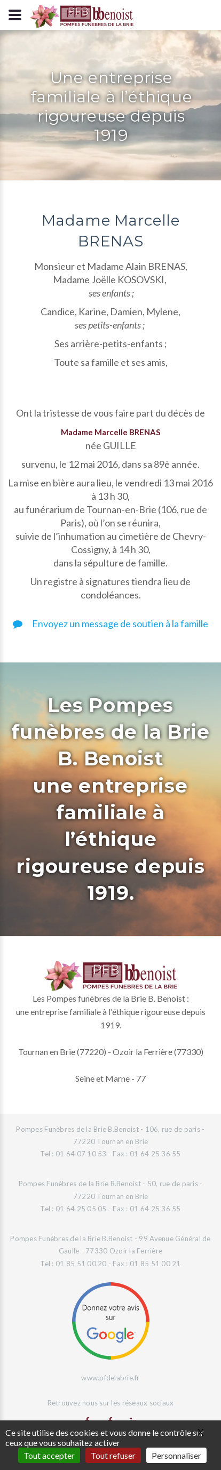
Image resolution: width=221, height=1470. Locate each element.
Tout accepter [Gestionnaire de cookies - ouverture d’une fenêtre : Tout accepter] (49, 1455)
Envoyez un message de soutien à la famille (110, 623)
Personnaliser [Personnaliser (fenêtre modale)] (176, 1455)
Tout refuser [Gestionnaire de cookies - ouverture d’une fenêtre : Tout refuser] (113, 1455)
